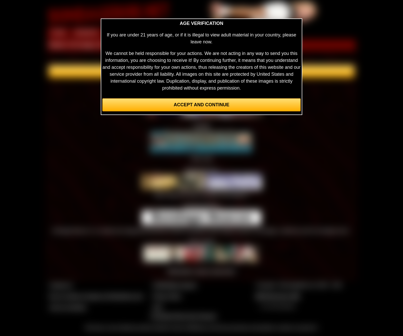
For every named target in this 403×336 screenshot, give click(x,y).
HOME (58, 32)
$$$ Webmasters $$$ (278, 296)
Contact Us (60, 285)
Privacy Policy (166, 296)
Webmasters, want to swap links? (201, 271)
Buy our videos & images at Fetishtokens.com (96, 296)
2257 (157, 307)
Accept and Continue (201, 104)
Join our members (67, 307)
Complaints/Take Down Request (183, 316)
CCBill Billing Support (174, 285)
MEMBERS (86, 32)
